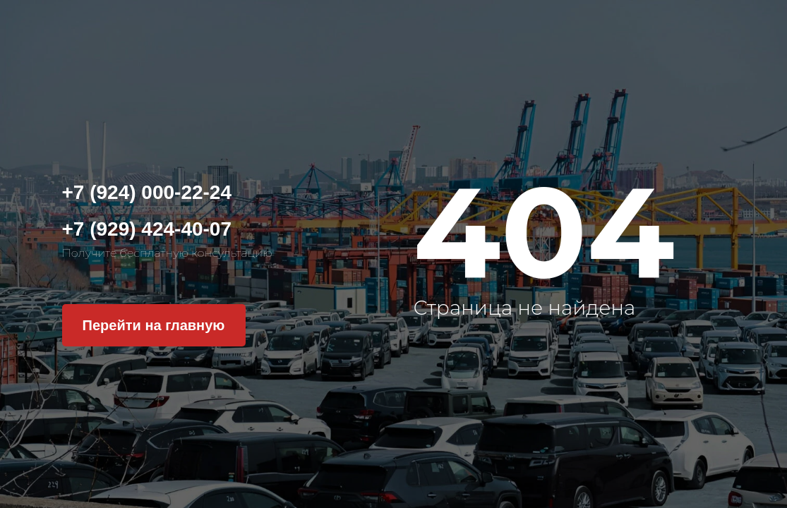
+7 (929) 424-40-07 (147, 229)
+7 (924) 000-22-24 (147, 192)
